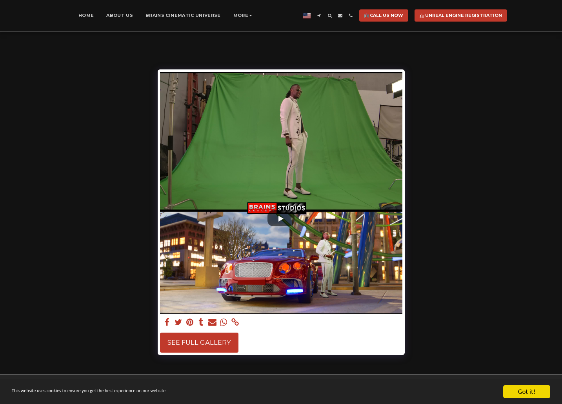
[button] (342, 15)
